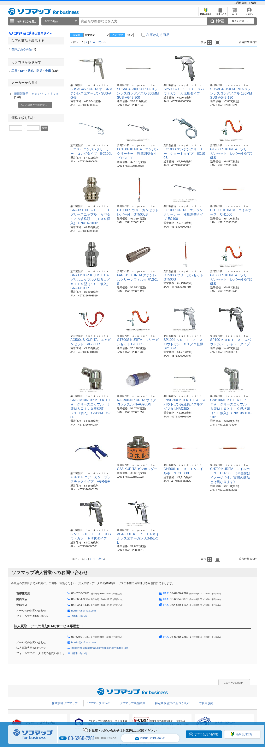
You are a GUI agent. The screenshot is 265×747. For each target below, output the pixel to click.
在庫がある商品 (23, 49)
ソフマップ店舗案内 (132, 703)
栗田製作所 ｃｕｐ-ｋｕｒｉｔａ (89, 85)
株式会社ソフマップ (65, 703)
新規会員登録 (205, 13)
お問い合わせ (79, 616)
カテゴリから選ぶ (26, 21)
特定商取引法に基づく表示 (172, 703)
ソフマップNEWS (98, 703)
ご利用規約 (241, 2)
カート (234, 13)
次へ (101, 42)
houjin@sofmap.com (83, 610)
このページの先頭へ (234, 682)
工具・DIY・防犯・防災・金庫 (35, 70)
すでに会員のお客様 (206, 734)
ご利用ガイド (220, 13)
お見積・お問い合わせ (150, 738)
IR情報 (253, 2)
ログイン (249, 13)
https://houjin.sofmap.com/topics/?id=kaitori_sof (99, 647)
